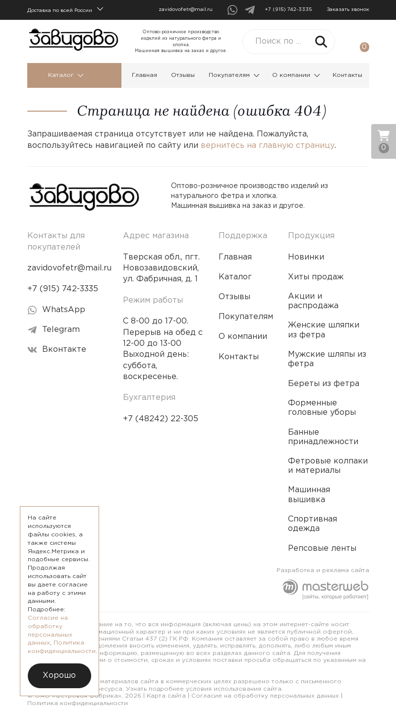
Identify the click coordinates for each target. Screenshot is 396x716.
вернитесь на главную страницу (268, 145)
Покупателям (234, 75)
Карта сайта (166, 696)
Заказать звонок (348, 9)
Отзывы (183, 75)
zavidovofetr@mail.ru (186, 9)
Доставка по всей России (65, 9)
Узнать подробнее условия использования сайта (204, 689)
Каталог (66, 75)
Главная (144, 75)
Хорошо (59, 675)
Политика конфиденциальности (77, 703)
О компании (296, 75)
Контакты (347, 75)
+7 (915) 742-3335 (288, 9)
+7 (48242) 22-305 (160, 419)
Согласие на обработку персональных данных (265, 696)
